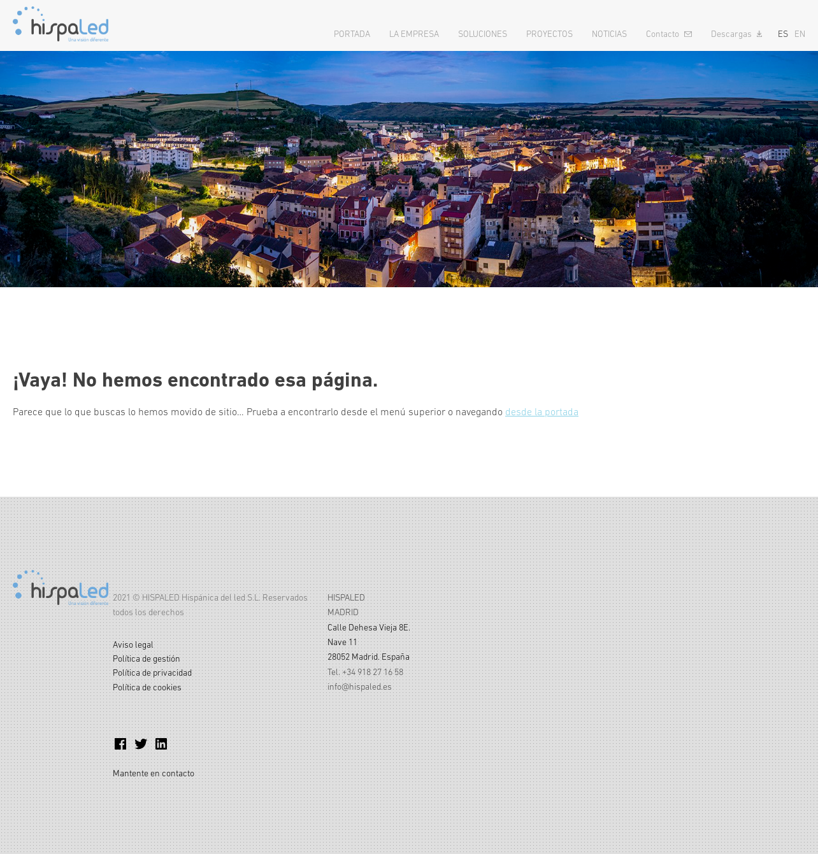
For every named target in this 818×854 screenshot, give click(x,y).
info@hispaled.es (359, 686)
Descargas (731, 34)
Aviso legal (133, 644)
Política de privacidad (152, 672)
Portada (352, 34)
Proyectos (549, 34)
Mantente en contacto (153, 773)
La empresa (414, 34)
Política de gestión (146, 658)
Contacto (662, 34)
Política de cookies (147, 687)
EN (799, 34)
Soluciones (482, 34)
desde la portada (541, 411)
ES (783, 34)
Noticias (609, 34)
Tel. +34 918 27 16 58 (365, 672)
